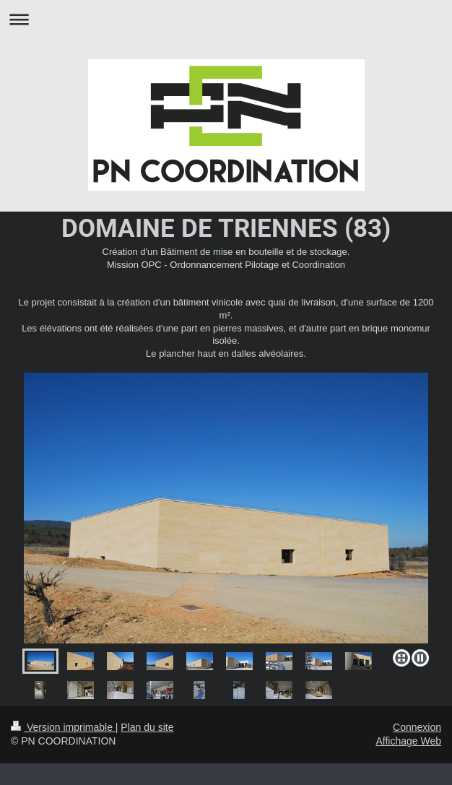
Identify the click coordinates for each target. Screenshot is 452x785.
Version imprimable (63, 727)
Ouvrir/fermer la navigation (226, 19)
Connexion (417, 727)
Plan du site (147, 727)
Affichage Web (408, 741)
